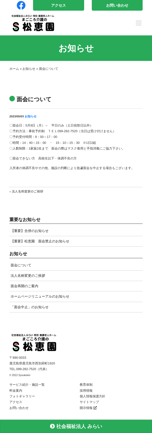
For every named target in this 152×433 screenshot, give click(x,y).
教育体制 (86, 384)
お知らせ (28, 69)
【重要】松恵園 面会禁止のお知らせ (40, 241)
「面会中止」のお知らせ (30, 307)
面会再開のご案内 (24, 286)
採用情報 (86, 390)
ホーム (14, 69)
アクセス (58, 5)
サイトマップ (89, 402)
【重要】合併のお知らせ (30, 231)
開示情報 (88, 408)
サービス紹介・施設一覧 (27, 384)
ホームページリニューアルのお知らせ (40, 296)
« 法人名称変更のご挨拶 (26, 191)
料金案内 (15, 390)
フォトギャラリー (22, 396)
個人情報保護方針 (92, 396)
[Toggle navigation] (138, 23)
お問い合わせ (117, 5)
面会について (21, 265)
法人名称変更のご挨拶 (28, 276)
